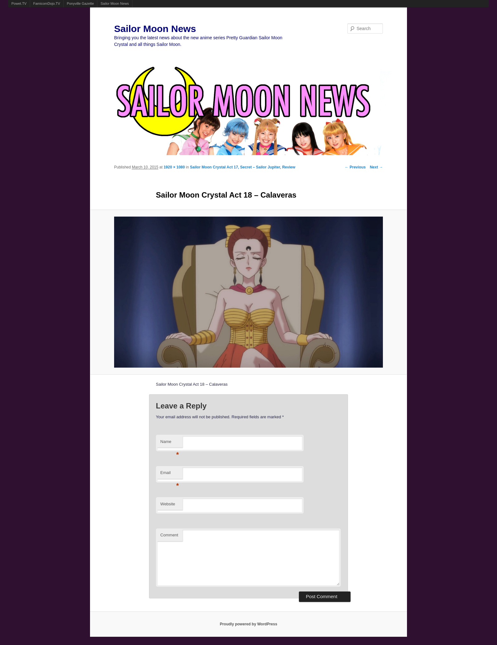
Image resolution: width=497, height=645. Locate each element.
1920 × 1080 (174, 167)
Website (167, 504)
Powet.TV (19, 3)
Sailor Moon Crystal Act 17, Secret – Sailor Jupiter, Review (242, 167)
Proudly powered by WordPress (248, 624)
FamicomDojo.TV (46, 3)
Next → (376, 167)
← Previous (355, 167)
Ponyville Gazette (80, 3)
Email (169, 474)
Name (169, 443)
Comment (169, 535)
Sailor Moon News (114, 3)
